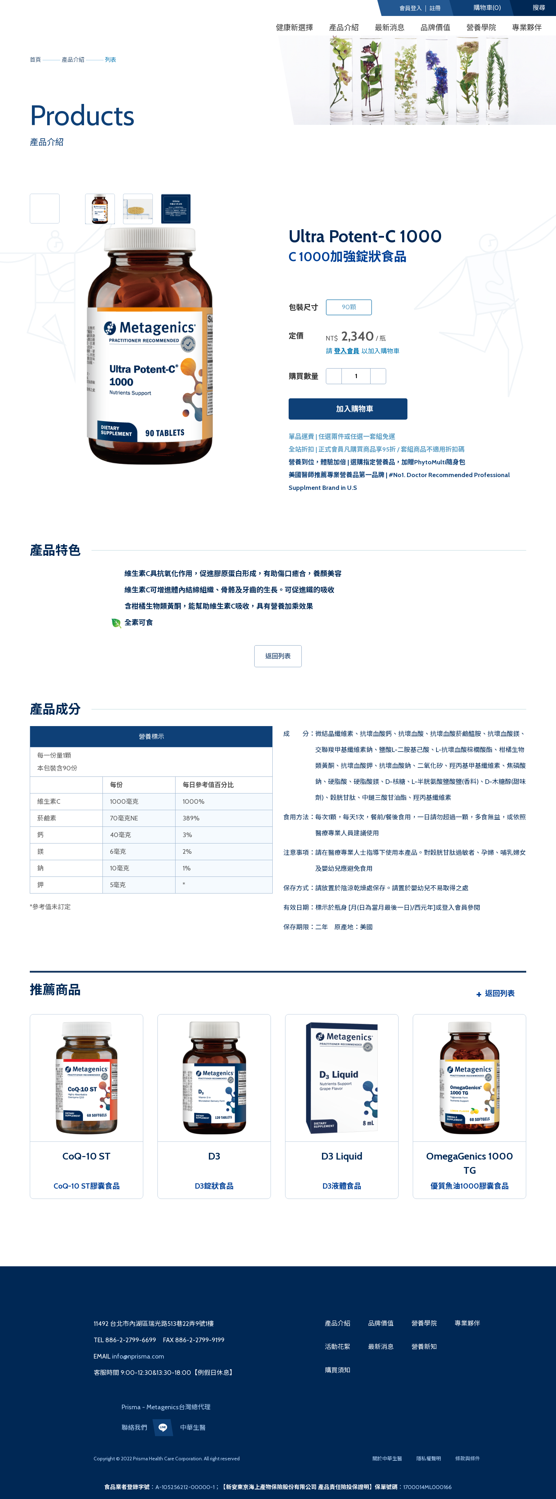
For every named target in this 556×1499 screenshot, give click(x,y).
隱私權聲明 (428, 1458)
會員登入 (410, 8)
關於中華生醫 (387, 1458)
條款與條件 (467, 1458)
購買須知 (337, 1370)
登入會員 (347, 351)
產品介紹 (337, 1323)
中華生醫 (193, 1428)
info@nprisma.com (137, 1356)
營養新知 (424, 1347)
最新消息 (390, 27)
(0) (487, 8)
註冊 (435, 8)
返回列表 (278, 656)
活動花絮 (337, 1347)
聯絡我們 (134, 1428)
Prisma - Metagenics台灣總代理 (166, 1407)
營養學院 (481, 27)
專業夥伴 (527, 27)
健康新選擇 (294, 27)
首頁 (35, 59)
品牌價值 (435, 27)
